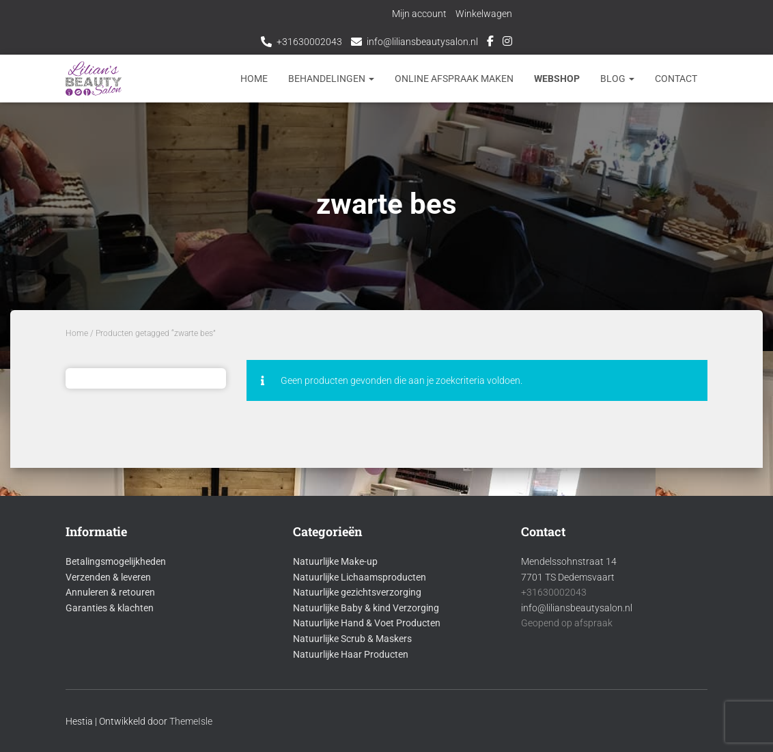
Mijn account (420, 13)
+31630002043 (309, 41)
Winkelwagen (485, 13)
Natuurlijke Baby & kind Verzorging (366, 607)
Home (254, 78)
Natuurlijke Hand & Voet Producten (366, 622)
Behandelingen (331, 78)
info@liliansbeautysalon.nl (422, 41)
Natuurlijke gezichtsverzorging (357, 592)
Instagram (507, 43)
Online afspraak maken (454, 78)
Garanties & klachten (110, 607)
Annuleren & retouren (110, 592)
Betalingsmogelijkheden (116, 561)
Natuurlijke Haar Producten (350, 654)
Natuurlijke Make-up (335, 561)
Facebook (490, 43)
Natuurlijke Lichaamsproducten (359, 577)
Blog (617, 78)
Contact (676, 78)
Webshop (557, 78)
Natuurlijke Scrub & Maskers (352, 638)
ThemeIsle (190, 721)
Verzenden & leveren (108, 577)
